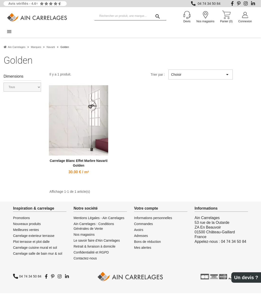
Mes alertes (142, 250)
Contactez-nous (85, 261)
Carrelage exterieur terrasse (33, 238)
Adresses (141, 238)
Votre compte (146, 211)
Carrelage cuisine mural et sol (35, 250)
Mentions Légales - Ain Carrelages (99, 221)
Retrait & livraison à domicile (95, 249)
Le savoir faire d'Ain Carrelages (97, 243)
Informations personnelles (153, 221)
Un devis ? (246, 277)
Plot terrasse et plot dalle (31, 244)
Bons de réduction (147, 244)
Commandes (143, 227)
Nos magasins (84, 237)
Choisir (200, 77)
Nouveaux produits (27, 227)
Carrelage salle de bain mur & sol (37, 256)
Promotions (21, 221)
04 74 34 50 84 (209, 3)
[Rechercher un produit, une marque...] (130, 16)
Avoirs (138, 233)
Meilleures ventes (26, 233)
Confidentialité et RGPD (91, 255)
